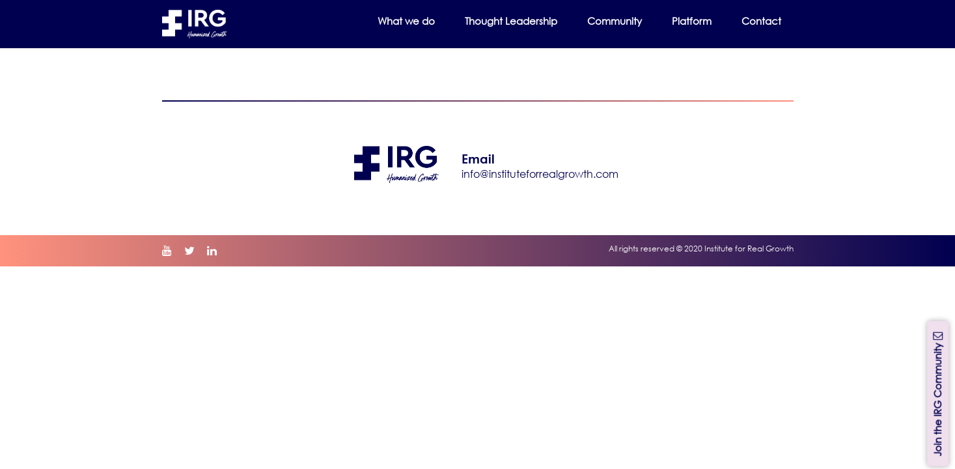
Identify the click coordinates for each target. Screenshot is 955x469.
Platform (692, 20)
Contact (761, 20)
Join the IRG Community (937, 393)
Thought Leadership (511, 20)
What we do (406, 20)
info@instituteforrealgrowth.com (540, 173)
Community (614, 20)
